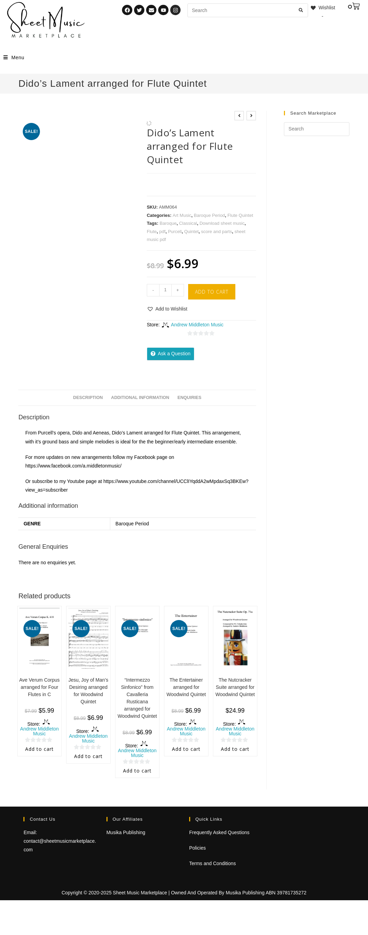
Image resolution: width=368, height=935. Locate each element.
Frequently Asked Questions (219, 832)
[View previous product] (239, 115)
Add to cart (211, 291)
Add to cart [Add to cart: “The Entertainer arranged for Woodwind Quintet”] (186, 749)
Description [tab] (88, 397)
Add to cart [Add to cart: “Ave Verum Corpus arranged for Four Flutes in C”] (39, 749)
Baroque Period (209, 215)
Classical (188, 223)
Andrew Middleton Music (197, 324)
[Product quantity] (165, 290)
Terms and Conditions (212, 863)
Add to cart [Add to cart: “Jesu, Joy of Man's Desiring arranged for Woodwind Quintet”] (88, 756)
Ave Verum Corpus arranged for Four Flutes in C (39, 687)
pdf (162, 231)
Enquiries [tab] (189, 397)
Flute (152, 231)
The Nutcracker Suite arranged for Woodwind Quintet (235, 687)
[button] (167, 309)
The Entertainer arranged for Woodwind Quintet (186, 687)
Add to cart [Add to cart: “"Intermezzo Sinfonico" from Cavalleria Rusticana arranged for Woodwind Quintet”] (137, 770)
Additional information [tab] (140, 397)
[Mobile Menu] (13, 57)
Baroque (168, 223)
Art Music (182, 215)
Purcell (175, 231)
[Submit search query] (301, 10)
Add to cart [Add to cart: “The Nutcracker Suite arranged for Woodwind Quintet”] (235, 749)
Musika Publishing (125, 832)
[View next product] (251, 115)
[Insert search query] (316, 129)
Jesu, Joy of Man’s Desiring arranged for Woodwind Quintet (89, 690)
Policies (197, 848)
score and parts (216, 231)
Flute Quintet (240, 215)
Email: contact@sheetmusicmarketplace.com (59, 841)
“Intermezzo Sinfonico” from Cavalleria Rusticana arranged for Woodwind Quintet (137, 698)
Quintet (191, 231)
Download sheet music (222, 223)
